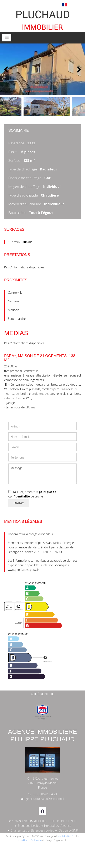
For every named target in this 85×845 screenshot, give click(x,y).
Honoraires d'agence (57, 826)
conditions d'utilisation (30, 839)
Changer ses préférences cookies (32, 830)
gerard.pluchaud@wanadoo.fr (45, 799)
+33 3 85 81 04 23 (45, 794)
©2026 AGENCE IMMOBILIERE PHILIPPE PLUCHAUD (42, 821)
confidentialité (66, 836)
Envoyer (19, 503)
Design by (68, 830)
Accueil (42, 19)
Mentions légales (29, 826)
